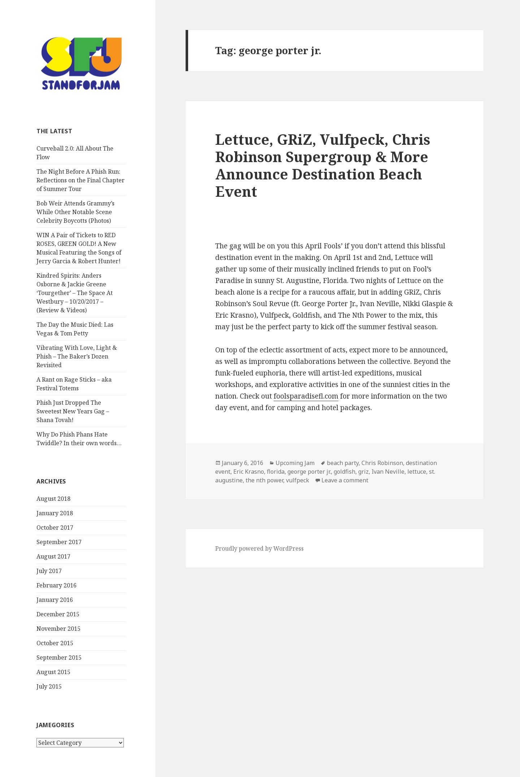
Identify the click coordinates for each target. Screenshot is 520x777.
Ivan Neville (388, 472)
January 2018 (54, 513)
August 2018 (53, 499)
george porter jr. (309, 472)
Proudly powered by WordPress (259, 548)
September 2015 (59, 657)
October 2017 (54, 527)
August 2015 (53, 672)
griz (363, 472)
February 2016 (56, 585)
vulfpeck (297, 480)
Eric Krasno (248, 472)
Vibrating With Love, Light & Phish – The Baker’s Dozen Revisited (76, 356)
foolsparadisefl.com (306, 396)
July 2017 (49, 571)
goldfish (344, 472)
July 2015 (49, 686)
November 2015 (58, 629)
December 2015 (57, 614)
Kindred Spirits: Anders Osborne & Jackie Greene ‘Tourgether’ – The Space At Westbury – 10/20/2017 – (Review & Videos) (74, 293)
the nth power (264, 480)
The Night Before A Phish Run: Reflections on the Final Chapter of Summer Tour (80, 180)
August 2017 (53, 556)
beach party (343, 463)
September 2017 (59, 542)
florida (276, 472)
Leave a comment (344, 480)
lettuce (416, 472)
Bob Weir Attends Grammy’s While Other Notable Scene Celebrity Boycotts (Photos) (75, 212)
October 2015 (54, 643)
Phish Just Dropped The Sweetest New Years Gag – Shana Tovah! (72, 411)
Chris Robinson (382, 463)
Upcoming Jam (295, 463)
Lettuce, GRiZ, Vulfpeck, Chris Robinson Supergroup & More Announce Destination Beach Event (322, 165)
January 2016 (54, 600)
